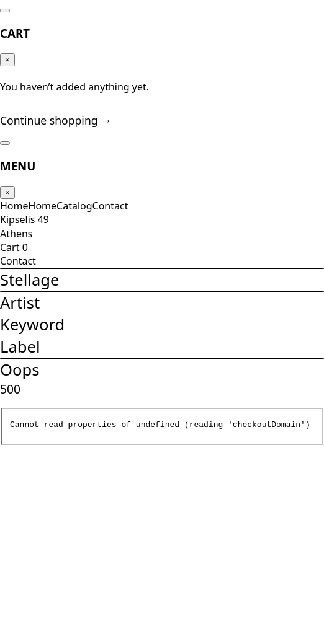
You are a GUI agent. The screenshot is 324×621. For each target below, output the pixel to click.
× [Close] (12, 59)
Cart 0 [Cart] (17, 286)
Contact (99, 223)
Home (17, 223)
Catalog (68, 223)
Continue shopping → (51, 138)
